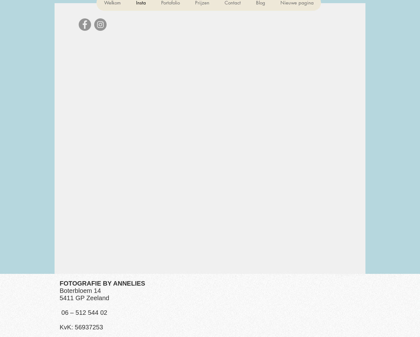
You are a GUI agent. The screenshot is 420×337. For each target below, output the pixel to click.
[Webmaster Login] (350, 274)
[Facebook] (85, 24)
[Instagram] (100, 24)
